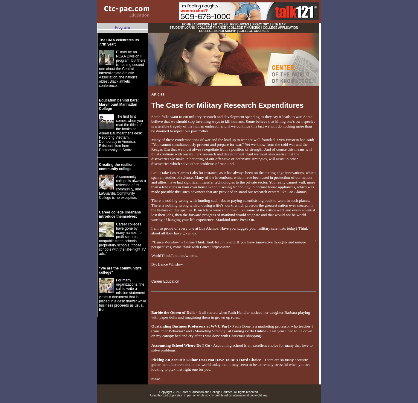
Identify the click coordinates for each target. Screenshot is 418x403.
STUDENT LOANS (182, 27)
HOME (186, 24)
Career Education (165, 281)
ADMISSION (201, 24)
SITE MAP (278, 24)
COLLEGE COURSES (254, 31)
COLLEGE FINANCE (211, 27)
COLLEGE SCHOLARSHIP (217, 31)
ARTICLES (220, 24)
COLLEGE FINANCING (244, 27)
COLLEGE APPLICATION (280, 27)
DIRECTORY (260, 24)
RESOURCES (239, 24)
